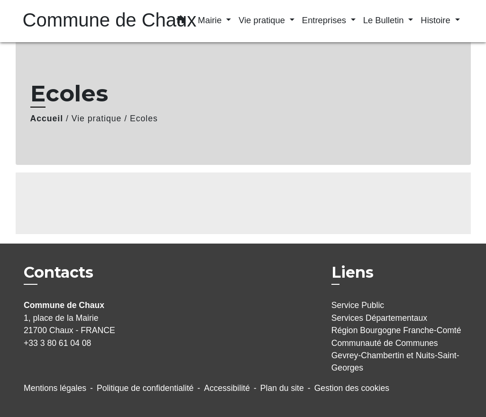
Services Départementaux (379, 318)
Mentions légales (55, 388)
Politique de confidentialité (145, 388)
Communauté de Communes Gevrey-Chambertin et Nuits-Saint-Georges (395, 355)
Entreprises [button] (325, 20)
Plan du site (282, 388)
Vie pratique (97, 118)
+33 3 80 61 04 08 (57, 343)
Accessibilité (227, 388)
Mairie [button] (211, 20)
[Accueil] (82, 21)
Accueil (47, 118)
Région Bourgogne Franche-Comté (396, 330)
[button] (180, 21)
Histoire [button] (436, 20)
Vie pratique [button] (262, 20)
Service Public (357, 305)
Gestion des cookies (351, 388)
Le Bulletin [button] (384, 20)
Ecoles (144, 118)
